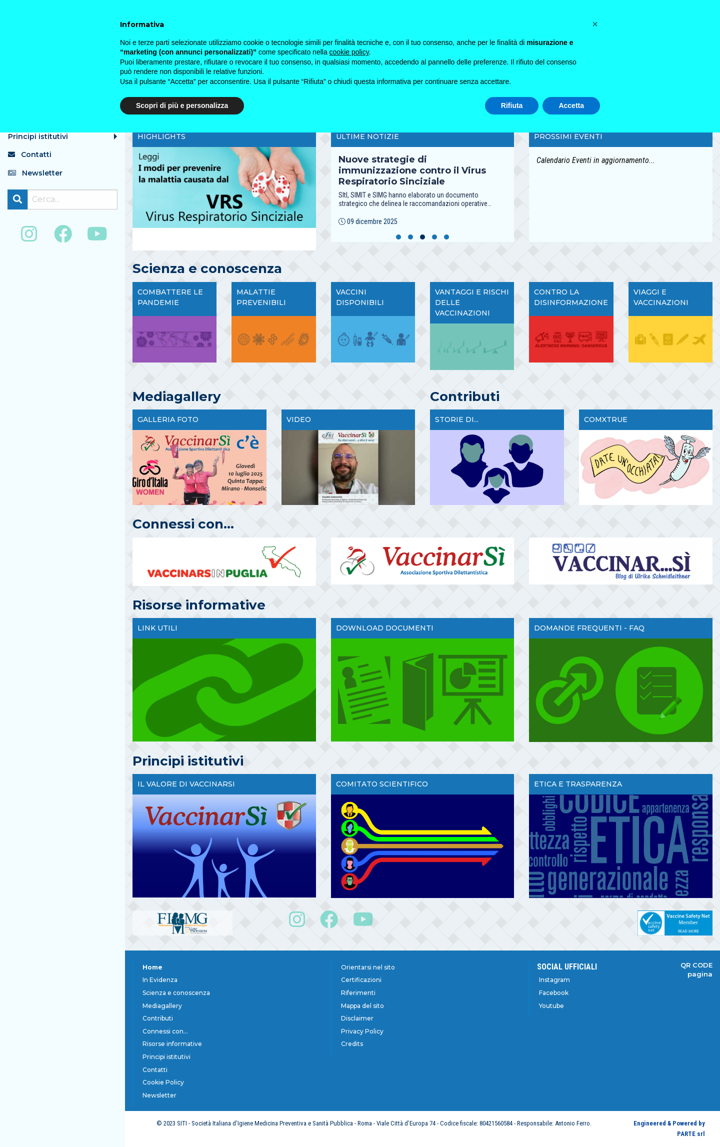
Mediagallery (162, 1006)
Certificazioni (361, 980)
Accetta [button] (571, 106)
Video (298, 419)
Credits (352, 1044)
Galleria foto (168, 419)
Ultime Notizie (367, 136)
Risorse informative (172, 1044)
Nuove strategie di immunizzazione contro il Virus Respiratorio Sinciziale (412, 170)
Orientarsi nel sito (368, 967)
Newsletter (159, 1095)
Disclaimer (357, 1018)
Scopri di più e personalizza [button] (182, 106)
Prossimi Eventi (568, 136)
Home (152, 967)
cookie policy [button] (349, 52)
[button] (398, 237)
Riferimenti (358, 992)
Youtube (551, 1006)
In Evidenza (160, 980)
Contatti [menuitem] (30, 154)
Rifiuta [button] (512, 106)
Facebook (553, 992)
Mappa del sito (362, 1006)
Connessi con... (165, 1031)
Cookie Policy (163, 1082)
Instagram (554, 980)
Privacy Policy (362, 1031)
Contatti (155, 1070)
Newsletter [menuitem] (35, 173)
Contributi (157, 1018)
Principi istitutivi (166, 1056)
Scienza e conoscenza (176, 992)
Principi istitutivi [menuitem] (38, 136)
